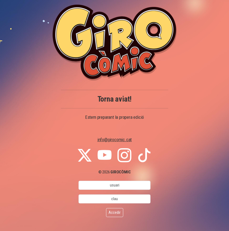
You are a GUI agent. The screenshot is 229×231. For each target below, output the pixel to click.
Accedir (114, 212)
